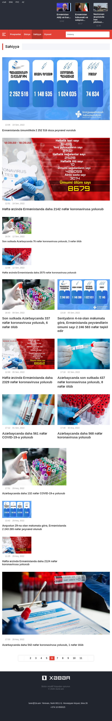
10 (74, 658)
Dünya (27, 34)
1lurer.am (59, 689)
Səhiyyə (37, 34)
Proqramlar (15, 34)
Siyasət (47, 34)
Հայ (4, 2)
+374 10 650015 (57, 707)
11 (81, 658)
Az (23, 2)
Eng (11, 2)
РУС (17, 2)
